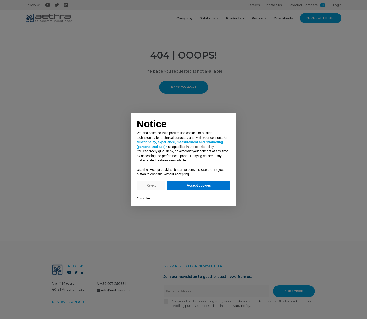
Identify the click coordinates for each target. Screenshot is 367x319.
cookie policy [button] (204, 147)
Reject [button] (151, 185)
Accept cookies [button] (199, 185)
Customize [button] (143, 198)
